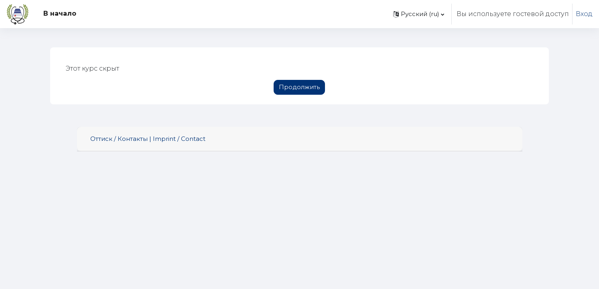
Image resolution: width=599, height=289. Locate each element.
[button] (419, 14)
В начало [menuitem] (59, 13)
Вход (584, 14)
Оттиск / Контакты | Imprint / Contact (147, 138)
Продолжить (299, 87)
